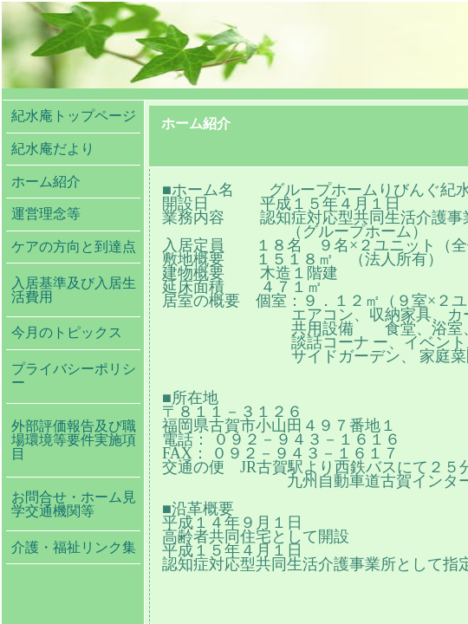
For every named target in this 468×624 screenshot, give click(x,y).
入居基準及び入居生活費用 (73, 290)
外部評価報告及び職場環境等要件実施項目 (73, 440)
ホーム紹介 (46, 181)
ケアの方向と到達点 (73, 246)
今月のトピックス (66, 332)
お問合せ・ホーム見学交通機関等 (73, 504)
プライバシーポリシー (73, 375)
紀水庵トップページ (73, 115)
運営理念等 (46, 213)
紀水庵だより (66, 148)
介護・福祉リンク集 (73, 547)
